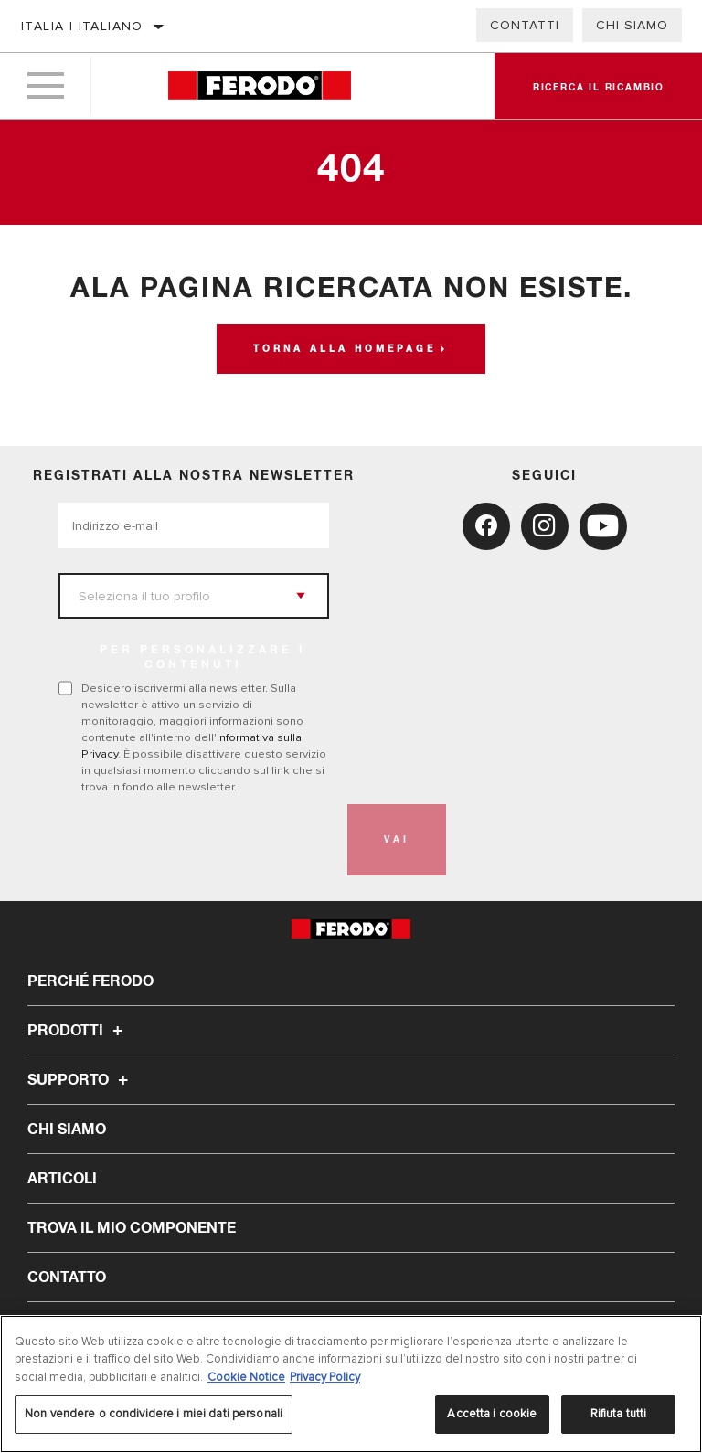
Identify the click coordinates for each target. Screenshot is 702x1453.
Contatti (524, 25)
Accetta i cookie (492, 1413)
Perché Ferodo (90, 981)
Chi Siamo (632, 25)
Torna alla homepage (344, 349)
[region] (351, 1384)
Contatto (66, 1277)
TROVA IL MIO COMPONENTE (131, 1228)
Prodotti (77, 1030)
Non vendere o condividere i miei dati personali (153, 1413)
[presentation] (197, 839)
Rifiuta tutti (618, 1413)
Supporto (80, 1080)
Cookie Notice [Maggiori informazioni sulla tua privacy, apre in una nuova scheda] (246, 1377)
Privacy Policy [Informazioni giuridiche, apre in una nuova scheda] (325, 1377)
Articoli (62, 1179)
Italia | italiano (82, 26)
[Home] (259, 86)
